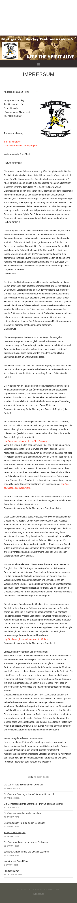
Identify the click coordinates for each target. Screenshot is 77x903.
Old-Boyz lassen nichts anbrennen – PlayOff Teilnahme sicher (33, 804)
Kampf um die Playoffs (15, 832)
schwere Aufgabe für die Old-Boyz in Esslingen (26, 851)
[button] (38, 65)
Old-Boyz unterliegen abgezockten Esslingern (26, 842)
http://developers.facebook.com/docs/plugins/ (25, 441)
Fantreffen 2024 (11, 871)
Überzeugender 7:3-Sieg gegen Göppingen (24, 823)
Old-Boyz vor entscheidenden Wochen (22, 813)
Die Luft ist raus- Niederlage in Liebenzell (23, 784)
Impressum (38, 894)
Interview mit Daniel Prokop (17, 861)
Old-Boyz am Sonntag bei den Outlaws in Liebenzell (29, 794)
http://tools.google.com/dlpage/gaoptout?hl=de (26, 639)
